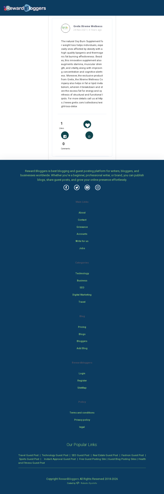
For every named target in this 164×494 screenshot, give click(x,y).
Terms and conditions (82, 412)
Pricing (82, 327)
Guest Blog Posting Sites (122, 459)
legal (82, 427)
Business (82, 280)
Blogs (82, 334)
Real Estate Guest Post (105, 455)
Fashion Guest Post (132, 455)
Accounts (82, 234)
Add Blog (82, 348)
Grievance (82, 227)
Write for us (82, 241)
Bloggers (82, 341)
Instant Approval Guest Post (60, 459)
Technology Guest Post (55, 455)
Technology (82, 273)
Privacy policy (82, 419)
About (82, 212)
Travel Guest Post (28, 455)
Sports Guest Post (29, 459)
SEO (82, 287)
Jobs (82, 248)
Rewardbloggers (69, 479)
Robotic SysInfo (86, 483)
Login (82, 373)
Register (82, 380)
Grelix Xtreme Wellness (87, 26)
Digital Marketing (82, 294)
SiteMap (82, 387)
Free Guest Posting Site (92, 459)
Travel (82, 301)
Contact (82, 219)
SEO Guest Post (80, 455)
